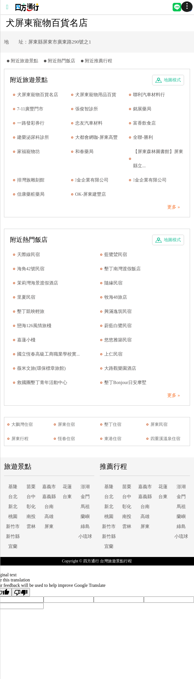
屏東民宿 (159, 424)
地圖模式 (172, 80)
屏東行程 (19, 438)
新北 (12, 506)
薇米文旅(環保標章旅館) (41, 368)
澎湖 (85, 486)
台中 (31, 496)
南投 (31, 516)
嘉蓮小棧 (26, 339)
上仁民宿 (113, 354)
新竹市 (13, 526)
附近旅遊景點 (24, 60)
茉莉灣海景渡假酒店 (37, 282)
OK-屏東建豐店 (90, 194)
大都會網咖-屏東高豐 (96, 137)
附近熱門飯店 (61, 60)
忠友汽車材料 (89, 123)
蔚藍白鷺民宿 (118, 325)
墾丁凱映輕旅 (30, 311)
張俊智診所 (86, 108)
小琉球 (85, 536)
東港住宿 (112, 438)
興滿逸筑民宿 (118, 311)
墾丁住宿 (112, 424)
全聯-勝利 (143, 137)
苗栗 (31, 486)
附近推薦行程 (98, 60)
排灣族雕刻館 (30, 180)
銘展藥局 (142, 108)
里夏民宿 (26, 297)
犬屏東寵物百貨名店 (37, 94)
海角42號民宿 (30, 268)
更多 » (173, 207)
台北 (12, 496)
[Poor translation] (21, 592)
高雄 (49, 516)
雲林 (31, 526)
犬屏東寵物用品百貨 (95, 94)
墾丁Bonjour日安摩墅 (125, 382)
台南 (49, 506)
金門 (85, 496)
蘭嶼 (85, 516)
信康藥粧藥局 (30, 194)
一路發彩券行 (30, 123)
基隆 (12, 486)
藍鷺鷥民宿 (115, 254)
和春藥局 (84, 151)
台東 (67, 496)
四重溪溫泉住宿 (165, 438)
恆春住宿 (66, 438)
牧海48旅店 (115, 297)
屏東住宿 (66, 424)
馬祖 (85, 506)
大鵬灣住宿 (22, 424)
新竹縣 (13, 536)
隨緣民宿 (113, 282)
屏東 (49, 526)
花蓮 (67, 486)
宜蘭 (12, 546)
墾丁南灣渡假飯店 (122, 268)
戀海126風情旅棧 (34, 325)
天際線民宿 (28, 254)
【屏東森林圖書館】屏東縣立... (158, 158)
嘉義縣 (49, 496)
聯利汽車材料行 (149, 94)
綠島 (85, 526)
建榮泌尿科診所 (33, 137)
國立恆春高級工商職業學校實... (48, 354)
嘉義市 (49, 486)
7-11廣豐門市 (30, 108)
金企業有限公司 (92, 180)
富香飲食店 (144, 123)
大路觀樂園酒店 (120, 368)
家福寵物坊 (28, 151)
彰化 (31, 506)
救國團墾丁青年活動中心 (42, 382)
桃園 (12, 516)
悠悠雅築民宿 (118, 339)
